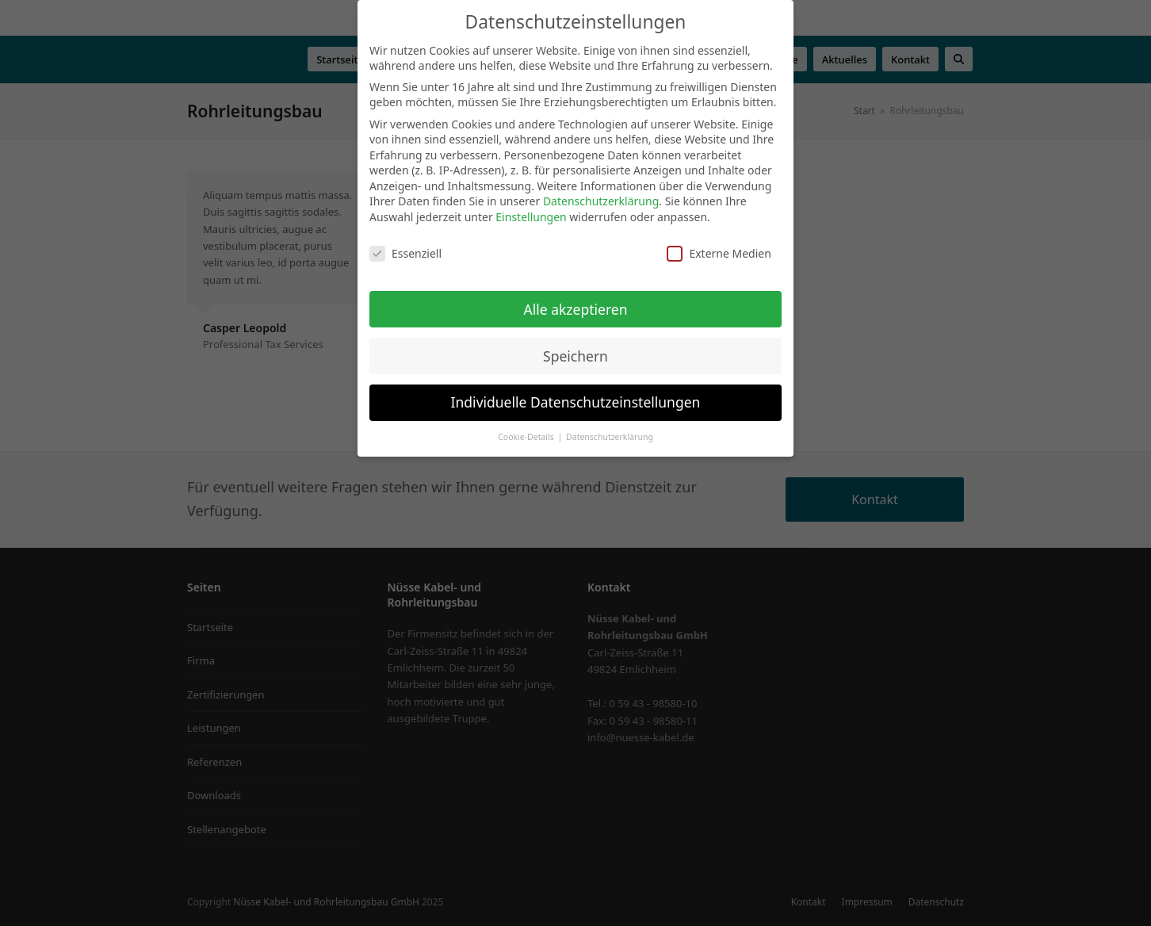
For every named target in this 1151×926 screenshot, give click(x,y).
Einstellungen (530, 216)
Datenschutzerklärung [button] (609, 436)
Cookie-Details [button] (527, 436)
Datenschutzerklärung (601, 201)
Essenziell (405, 253)
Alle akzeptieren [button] (576, 309)
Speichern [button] (575, 355)
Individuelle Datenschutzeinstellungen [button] (576, 401)
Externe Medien (719, 253)
